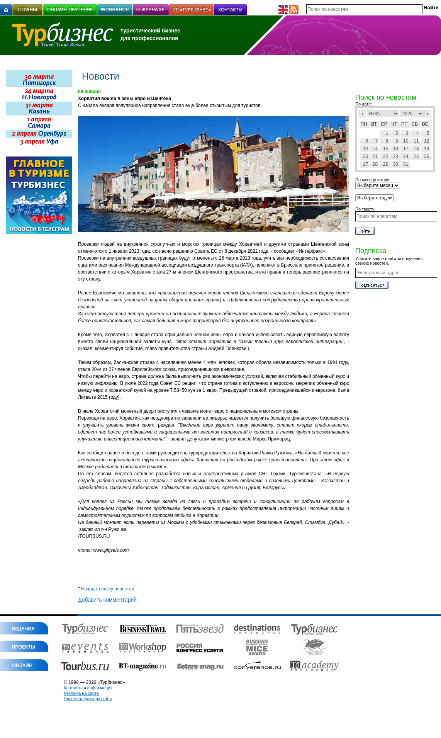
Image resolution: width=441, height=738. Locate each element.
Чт (394, 124)
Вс (425, 124)
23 (395, 156)
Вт (374, 124)
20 (365, 156)
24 (405, 156)
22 (385, 156)
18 (416, 148)
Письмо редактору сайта (88, 698)
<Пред (362, 113)
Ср (384, 124)
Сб (415, 124)
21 (375, 156)
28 (375, 164)
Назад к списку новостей (106, 589)
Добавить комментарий (107, 600)
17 (405, 148)
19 (426, 148)
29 (385, 164)
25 (416, 156)
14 (375, 148)
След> (427, 113)
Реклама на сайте (81, 693)
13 (365, 148)
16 (395, 148)
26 (426, 156)
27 (365, 164)
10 (405, 141)
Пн (364, 124)
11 (416, 141)
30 (395, 164)
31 (405, 164)
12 (426, 141)
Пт (404, 124)
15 (385, 148)
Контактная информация (88, 687)
